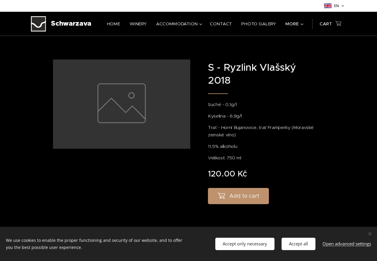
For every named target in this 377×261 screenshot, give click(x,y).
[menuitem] (113, 23)
